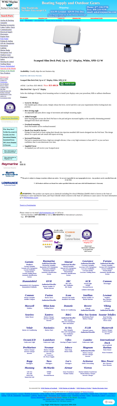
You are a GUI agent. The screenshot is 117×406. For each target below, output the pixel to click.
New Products (82, 397)
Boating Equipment (74, 391)
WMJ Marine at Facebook (49, 388)
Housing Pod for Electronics (54, 20)
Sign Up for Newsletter (10, 118)
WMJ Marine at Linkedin (67, 388)
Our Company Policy (49, 399)
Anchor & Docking (11, 393)
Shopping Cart (70, 399)
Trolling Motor (110, 395)
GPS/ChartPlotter (39, 20)
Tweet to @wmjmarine (28, 205)
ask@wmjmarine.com (46, 213)
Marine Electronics (88, 391)
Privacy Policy (60, 399)
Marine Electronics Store (100, 388)
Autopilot (21, 393)
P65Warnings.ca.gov (31, 198)
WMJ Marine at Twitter (84, 388)
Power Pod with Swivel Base (71, 20)
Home (21, 20)
